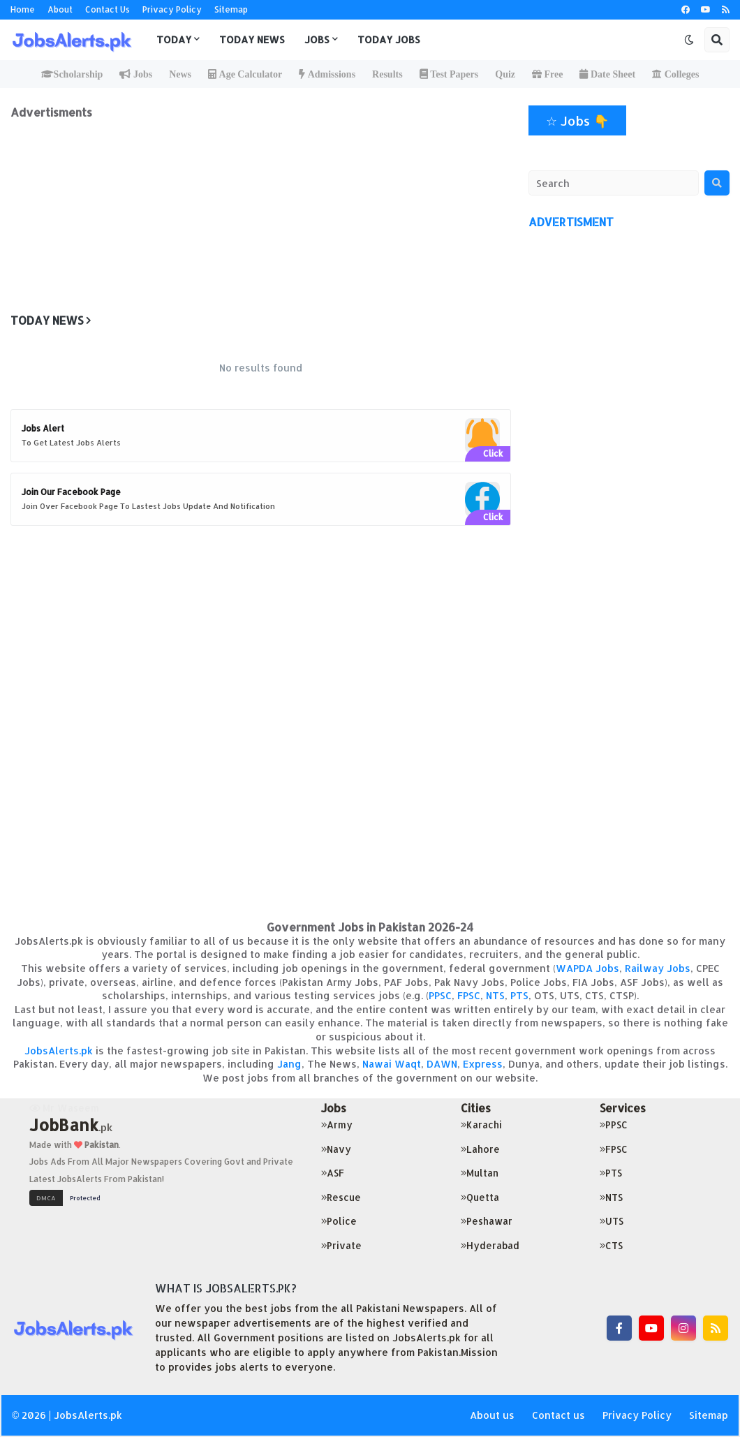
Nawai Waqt (391, 1064)
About (60, 9)
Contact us (558, 1415)
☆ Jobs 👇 (577, 120)
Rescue (341, 1197)
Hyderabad (490, 1245)
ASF (332, 1173)
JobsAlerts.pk (58, 1050)
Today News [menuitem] (252, 39)
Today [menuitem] (173, 39)
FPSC (468, 995)
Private (341, 1245)
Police (339, 1221)
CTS (611, 1245)
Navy (336, 1149)
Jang (289, 1064)
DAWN (442, 1064)
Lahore (480, 1149)
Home (22, 9)
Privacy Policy (172, 9)
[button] (689, 39)
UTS (611, 1221)
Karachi (481, 1124)
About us (492, 1415)
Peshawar (486, 1221)
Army (337, 1124)
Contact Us (107, 9)
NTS (495, 995)
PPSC (440, 995)
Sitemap (231, 9)
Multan (479, 1173)
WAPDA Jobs (587, 968)
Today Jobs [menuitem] (388, 39)
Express (483, 1064)
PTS (519, 995)
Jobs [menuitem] (317, 39)
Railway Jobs (657, 968)
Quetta (480, 1197)
